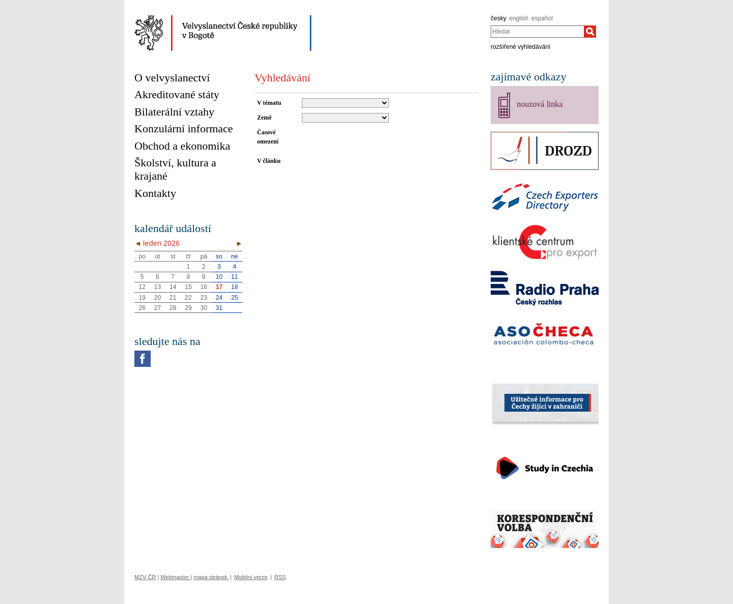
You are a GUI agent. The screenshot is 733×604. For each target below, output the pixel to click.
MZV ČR (145, 577)
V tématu (269, 102)
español (542, 18)
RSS (280, 577)
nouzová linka (539, 104)
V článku (268, 160)
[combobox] (537, 31)
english (518, 18)
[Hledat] (590, 31)
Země (264, 117)
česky (498, 18)
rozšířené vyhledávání (520, 47)
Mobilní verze (250, 577)
